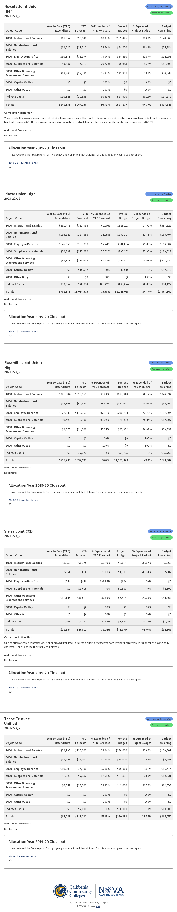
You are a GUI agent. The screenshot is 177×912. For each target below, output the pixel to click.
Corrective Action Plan (18, 112)
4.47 (98, 906)
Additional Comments (17, 130)
